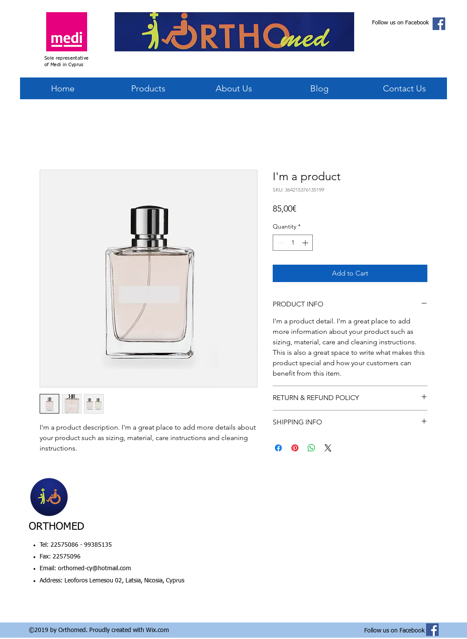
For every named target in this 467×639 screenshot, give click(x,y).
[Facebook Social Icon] (439, 23)
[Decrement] (279, 242)
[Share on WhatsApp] (311, 448)
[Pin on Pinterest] (295, 448)
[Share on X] (328, 448)
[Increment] (306, 242)
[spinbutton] (293, 242)
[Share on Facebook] (278, 448)
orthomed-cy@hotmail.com (94, 568)
